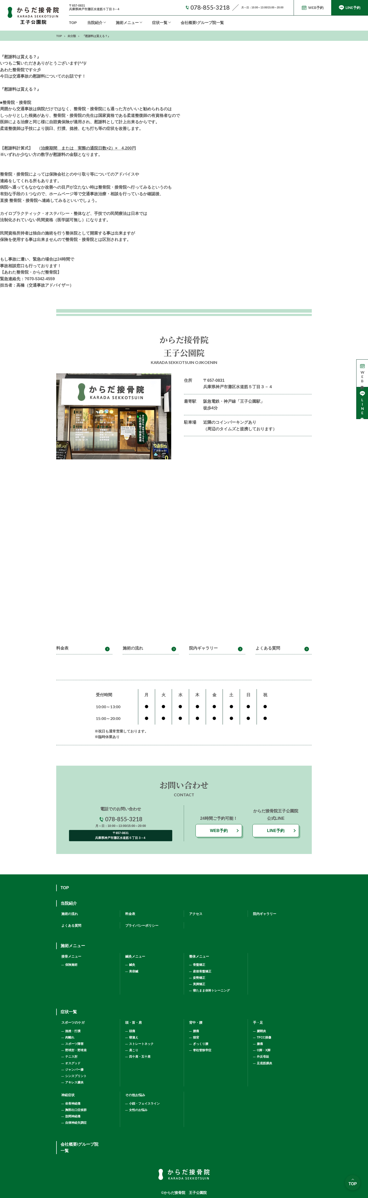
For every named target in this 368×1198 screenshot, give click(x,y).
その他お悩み (135, 1095)
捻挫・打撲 (72, 1031)
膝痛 (260, 1044)
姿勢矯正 (199, 978)
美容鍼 (133, 971)
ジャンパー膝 (74, 1069)
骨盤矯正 (199, 965)
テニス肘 (71, 1056)
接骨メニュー (71, 956)
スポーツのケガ (73, 1022)
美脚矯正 (199, 984)
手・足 (258, 1022)
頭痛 (132, 1031)
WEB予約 (218, 830)
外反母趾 (263, 1056)
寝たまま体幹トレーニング (211, 990)
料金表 (62, 648)
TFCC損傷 (264, 1037)
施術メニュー (73, 946)
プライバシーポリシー (141, 925)
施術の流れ (133, 648)
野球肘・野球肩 (76, 1050)
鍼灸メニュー (135, 956)
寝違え (133, 1037)
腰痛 (196, 1031)
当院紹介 (94, 22)
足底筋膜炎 (264, 1063)
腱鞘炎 (261, 1031)
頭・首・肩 (133, 1022)
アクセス (195, 914)
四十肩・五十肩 (140, 1056)
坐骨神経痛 (72, 1103)
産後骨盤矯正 (202, 971)
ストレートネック (141, 1044)
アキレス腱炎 (74, 1082)
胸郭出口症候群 (76, 1110)
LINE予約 (275, 830)
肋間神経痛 (72, 1116)
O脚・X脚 (263, 1050)
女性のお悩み (138, 1110)
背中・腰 (195, 1022)
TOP (73, 22)
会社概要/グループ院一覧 (202, 22)
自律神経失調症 (76, 1122)
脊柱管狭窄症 (202, 1050)
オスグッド (72, 1063)
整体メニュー (199, 956)
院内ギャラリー (203, 648)
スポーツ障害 (74, 1044)
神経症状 (68, 1095)
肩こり (133, 1050)
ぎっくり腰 (200, 1044)
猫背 (196, 1037)
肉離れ (69, 1037)
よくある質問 (268, 648)
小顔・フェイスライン (144, 1103)
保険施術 (71, 965)
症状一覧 (159, 22)
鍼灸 (132, 965)
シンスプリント (76, 1076)
